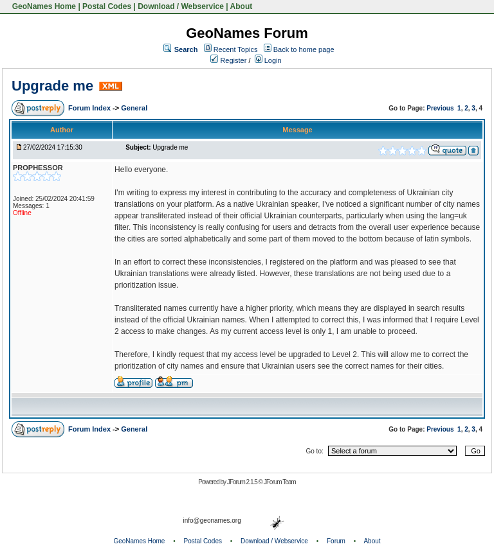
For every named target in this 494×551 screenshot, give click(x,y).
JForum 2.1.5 (243, 481)
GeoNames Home (43, 6)
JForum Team (280, 481)
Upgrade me (52, 86)
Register (228, 60)
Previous (439, 108)
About (241, 6)
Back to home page (303, 49)
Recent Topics (236, 49)
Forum (336, 541)
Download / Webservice (181, 6)
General (134, 108)
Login (268, 60)
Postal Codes (106, 6)
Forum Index (90, 108)
